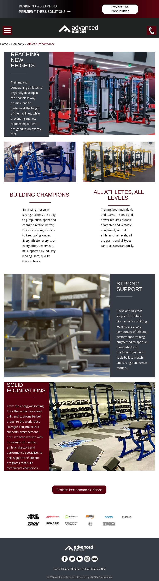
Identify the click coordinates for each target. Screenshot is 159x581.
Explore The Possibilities (120, 9)
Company (17, 44)
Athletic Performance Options (79, 490)
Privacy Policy (81, 569)
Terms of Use (98, 569)
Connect (67, 569)
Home (4, 44)
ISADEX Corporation (101, 577)
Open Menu (7, 30)
